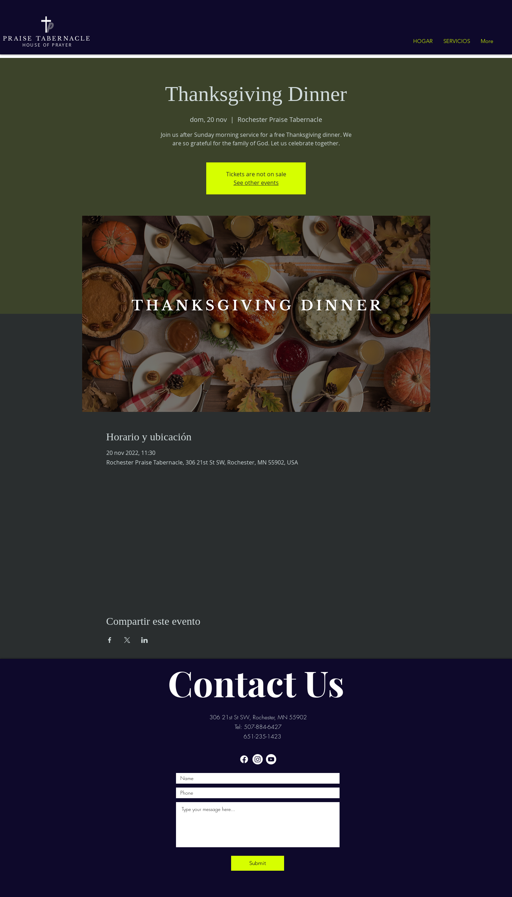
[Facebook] (244, 759)
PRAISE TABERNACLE (47, 38)
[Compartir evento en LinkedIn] (144, 640)
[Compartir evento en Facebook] (109, 640)
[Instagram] (257, 759)
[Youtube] (271, 759)
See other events (256, 183)
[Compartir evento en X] (127, 640)
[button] (456, 41)
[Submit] (257, 863)
